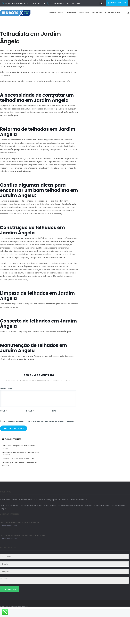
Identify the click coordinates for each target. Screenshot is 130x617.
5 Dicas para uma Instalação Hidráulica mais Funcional (20, 461)
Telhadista (104, 21)
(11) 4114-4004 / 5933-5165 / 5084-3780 (65, 3)
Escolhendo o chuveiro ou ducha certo (18, 466)
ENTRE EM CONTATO (117, 3)
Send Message (9, 597)
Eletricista (77, 21)
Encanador (90, 21)
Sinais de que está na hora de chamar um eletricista (19, 472)
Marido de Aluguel (120, 21)
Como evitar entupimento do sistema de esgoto (19, 454)
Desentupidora (62, 21)
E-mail (30, 419)
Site (54, 419)
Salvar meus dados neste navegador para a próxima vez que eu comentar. (39, 429)
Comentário (6, 396)
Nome (3, 419)
